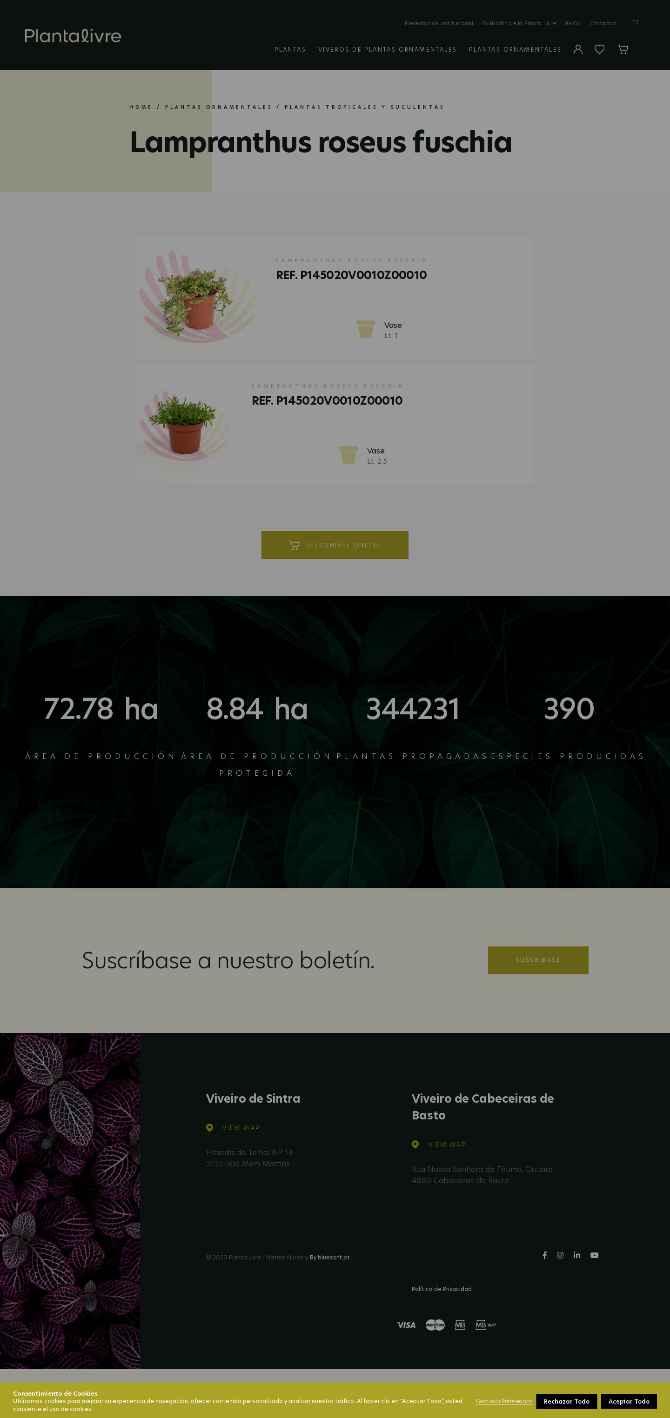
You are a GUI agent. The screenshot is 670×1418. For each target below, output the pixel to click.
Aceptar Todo (629, 1401)
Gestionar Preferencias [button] (504, 1401)
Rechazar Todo (566, 1401)
